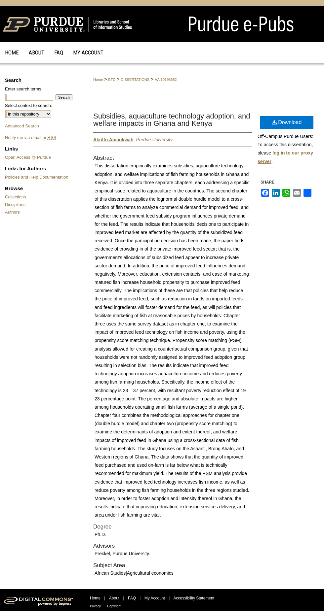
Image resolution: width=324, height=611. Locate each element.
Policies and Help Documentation (36, 177)
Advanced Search (22, 125)
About (114, 598)
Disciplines (15, 204)
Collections (15, 196)
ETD (111, 80)
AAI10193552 (166, 80)
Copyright (114, 606)
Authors (12, 212)
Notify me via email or (30, 137)
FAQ (132, 598)
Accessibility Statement (194, 598)
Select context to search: (28, 105)
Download (287, 122)
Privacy (95, 606)
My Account (154, 598)
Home (98, 80)
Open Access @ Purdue (28, 157)
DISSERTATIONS (135, 80)
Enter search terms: (23, 88)
